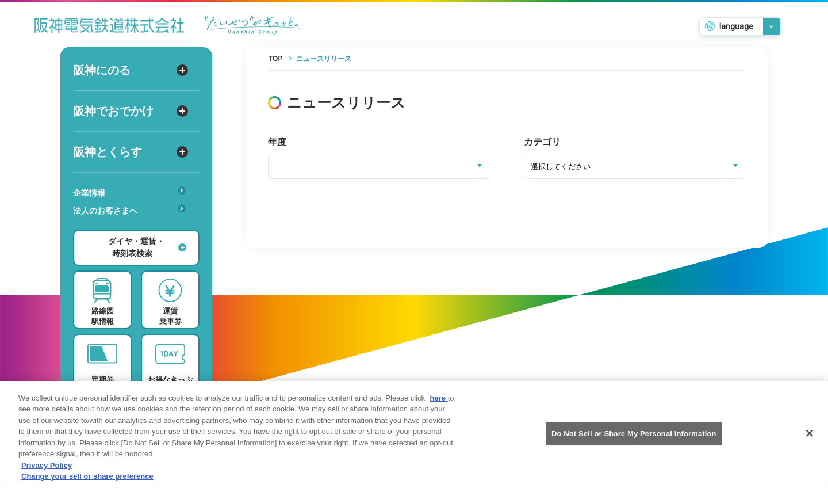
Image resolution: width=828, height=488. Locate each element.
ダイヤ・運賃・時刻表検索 (147, 247)
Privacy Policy (46, 468)
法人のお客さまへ (129, 209)
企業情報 (129, 191)
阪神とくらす (130, 152)
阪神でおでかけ (130, 111)
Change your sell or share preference (87, 479)
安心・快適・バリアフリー (133, 228)
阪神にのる (130, 70)
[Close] (809, 436)
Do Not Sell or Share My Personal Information (633, 436)
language (736, 26)
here (439, 400)
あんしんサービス (133, 226)
